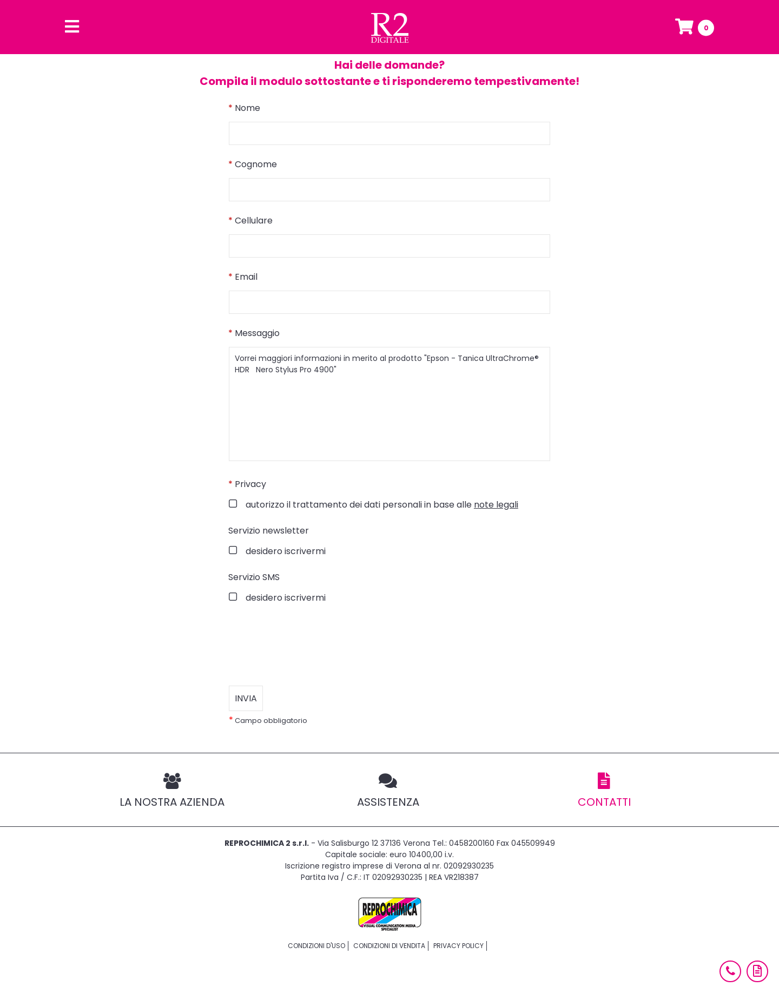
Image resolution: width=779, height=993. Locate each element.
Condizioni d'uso (316, 945)
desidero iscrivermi (284, 551)
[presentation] (311, 645)
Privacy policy (458, 945)
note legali (496, 504)
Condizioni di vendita (389, 945)
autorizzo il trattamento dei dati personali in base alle (380, 504)
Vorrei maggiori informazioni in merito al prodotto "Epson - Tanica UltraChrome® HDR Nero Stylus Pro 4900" (389, 404)
